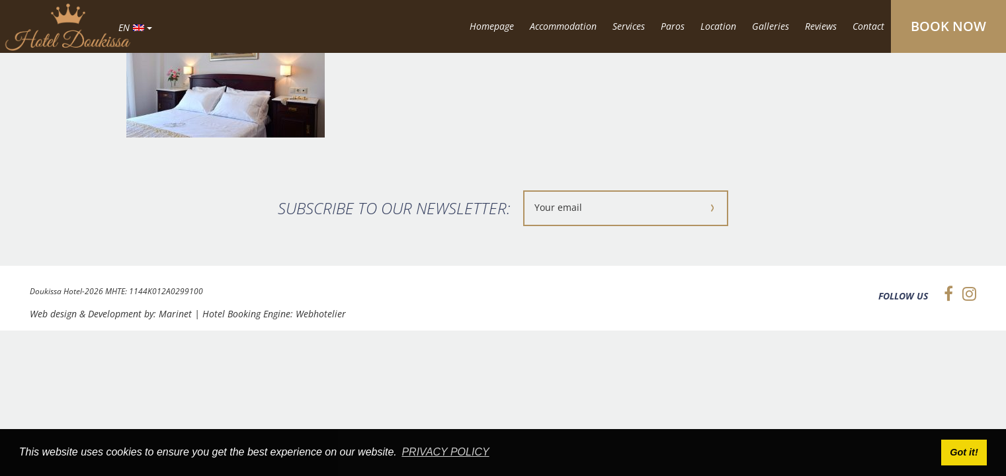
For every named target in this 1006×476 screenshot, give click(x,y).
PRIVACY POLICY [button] (445, 451)
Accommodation (563, 26)
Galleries (770, 26)
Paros (673, 26)
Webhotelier (321, 313)
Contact (868, 26)
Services (628, 26)
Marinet (175, 313)
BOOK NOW (948, 26)
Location (718, 26)
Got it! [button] (964, 452)
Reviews (821, 26)
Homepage (492, 26)
